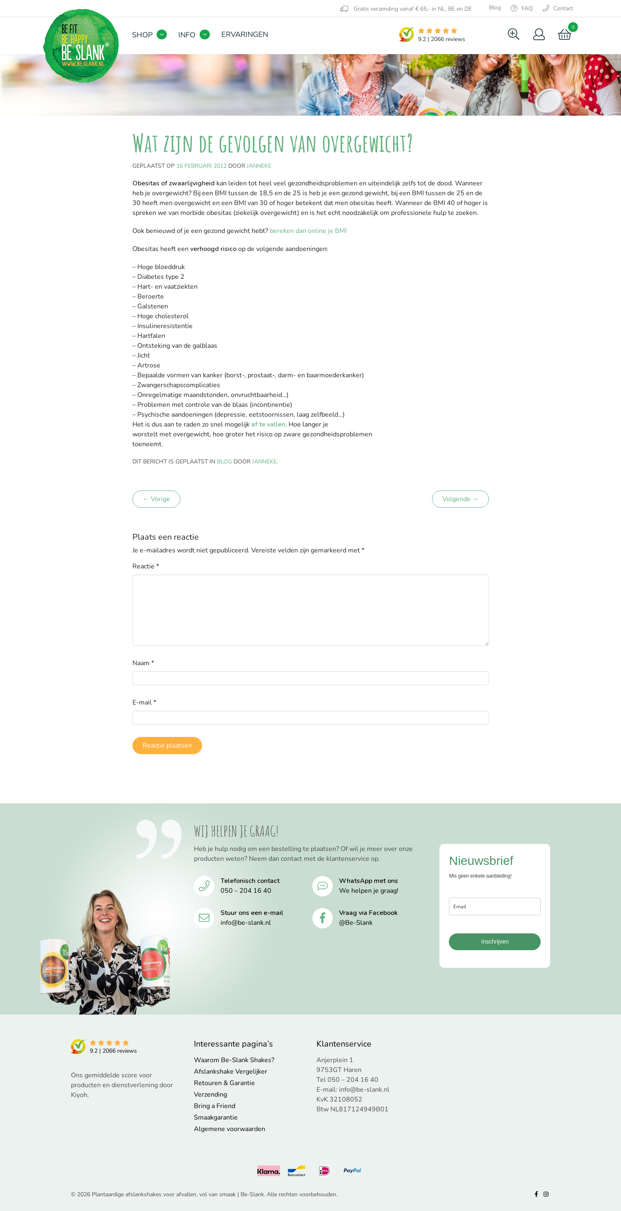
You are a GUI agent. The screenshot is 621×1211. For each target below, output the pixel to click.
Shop (142, 35)
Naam (143, 663)
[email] (495, 906)
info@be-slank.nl (246, 922)
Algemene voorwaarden (229, 1128)
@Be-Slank (356, 922)
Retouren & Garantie (224, 1083)
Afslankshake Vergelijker (230, 1071)
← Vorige (156, 499)
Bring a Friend (214, 1106)
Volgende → (460, 499)
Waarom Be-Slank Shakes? (234, 1060)
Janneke (259, 166)
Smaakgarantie (216, 1117)
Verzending (210, 1094)
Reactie (145, 566)
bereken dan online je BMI (308, 230)
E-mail (144, 702)
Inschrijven (495, 941)
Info (187, 35)
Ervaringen (244, 34)
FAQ (522, 8)
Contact (558, 8)
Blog (495, 7)
